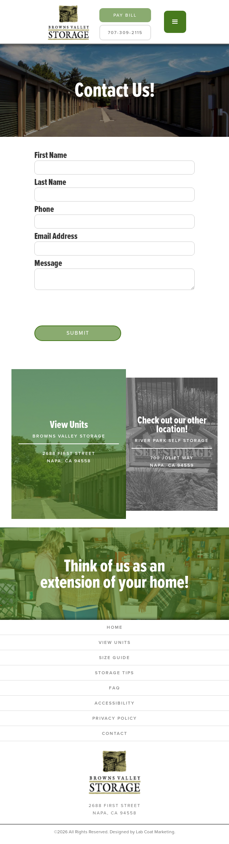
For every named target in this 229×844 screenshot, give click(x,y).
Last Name (50, 182)
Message (48, 263)
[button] (175, 22)
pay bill (125, 15)
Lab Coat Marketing (155, 831)
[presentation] (90, 308)
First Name (50, 155)
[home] (66, 21)
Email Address (56, 236)
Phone (44, 209)
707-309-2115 (125, 32)
